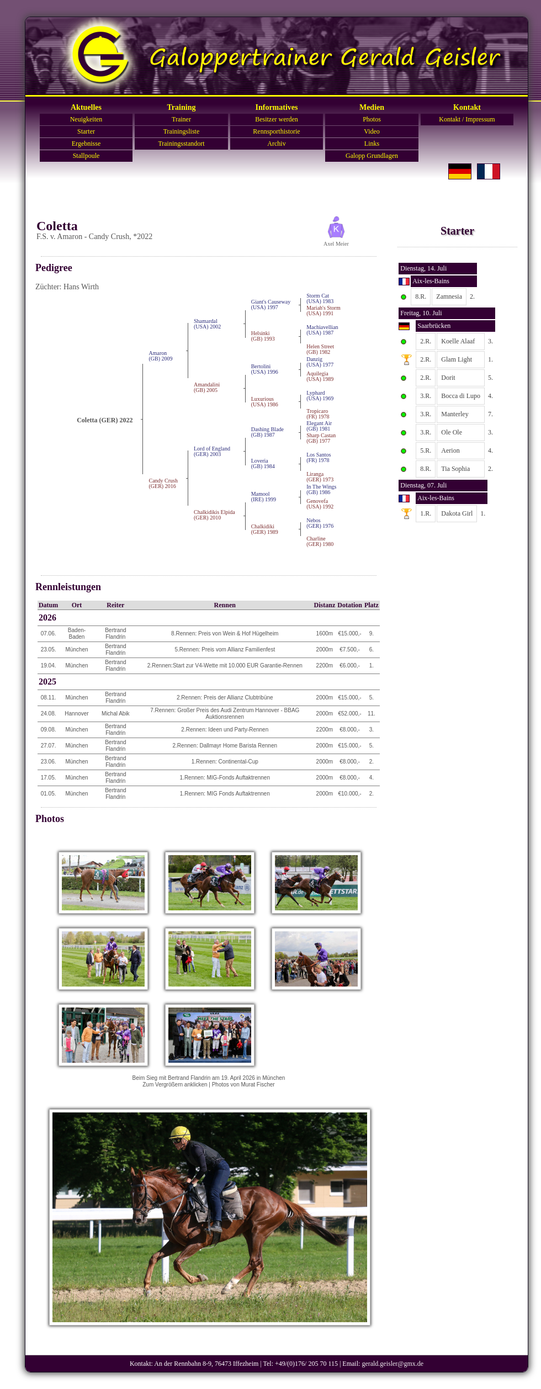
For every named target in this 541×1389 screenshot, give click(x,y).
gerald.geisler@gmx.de (392, 1363)
